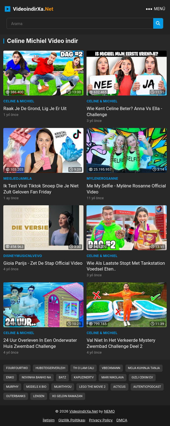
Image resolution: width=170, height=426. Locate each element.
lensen (38, 396)
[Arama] (158, 23)
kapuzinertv (84, 377)
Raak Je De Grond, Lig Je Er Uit (34, 108)
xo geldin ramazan (67, 396)
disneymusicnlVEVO (22, 256)
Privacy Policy (101, 420)
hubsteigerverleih (50, 368)
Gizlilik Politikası (71, 420)
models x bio (36, 387)
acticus (119, 387)
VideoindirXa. (29, 9)
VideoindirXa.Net (83, 411)
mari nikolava (112, 377)
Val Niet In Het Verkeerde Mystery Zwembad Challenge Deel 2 (121, 343)
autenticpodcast (147, 387)
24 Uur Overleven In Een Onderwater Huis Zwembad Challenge (40, 343)
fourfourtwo (17, 368)
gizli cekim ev (142, 377)
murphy (12, 387)
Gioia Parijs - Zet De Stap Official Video (42, 263)
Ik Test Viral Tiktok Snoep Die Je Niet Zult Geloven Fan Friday (41, 189)
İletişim (49, 420)
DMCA (122, 420)
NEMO (109, 411)
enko (10, 377)
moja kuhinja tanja (144, 368)
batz (62, 377)
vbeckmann (111, 368)
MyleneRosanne (102, 178)
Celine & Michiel (18, 101)
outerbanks (15, 396)
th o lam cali (83, 368)
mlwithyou (62, 387)
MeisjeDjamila (17, 178)
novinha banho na (36, 377)
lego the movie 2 (92, 387)
